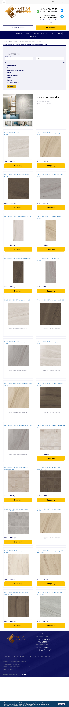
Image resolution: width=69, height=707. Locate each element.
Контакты (38, 33)
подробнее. (31, 705)
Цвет (9, 68)
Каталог (9, 33)
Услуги (57, 33)
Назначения (11, 65)
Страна (9, 80)
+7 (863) (48, 9)
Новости (33, 36)
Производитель (12, 75)
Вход (54, 2)
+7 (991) (48, 11)
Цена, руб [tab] (8, 56)
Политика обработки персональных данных (16, 667)
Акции (17, 33)
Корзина (51, 27)
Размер (9, 73)
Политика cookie (8, 669)
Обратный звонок (18, 28)
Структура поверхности (15, 70)
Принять (61, 704)
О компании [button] (8, 656)
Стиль (9, 78)
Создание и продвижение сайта (14, 674)
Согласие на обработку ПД (11, 664)
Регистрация (62, 2)
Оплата (48, 33)
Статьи (29, 656)
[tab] (34, 50)
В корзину (18, 165)
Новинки (27, 33)
